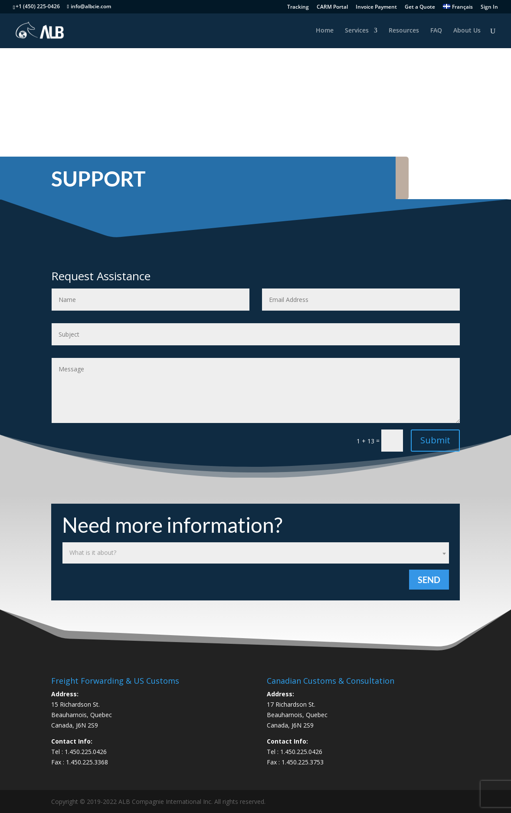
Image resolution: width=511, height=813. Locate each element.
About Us (467, 30)
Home (325, 30)
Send (429, 579)
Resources (404, 30)
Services (357, 30)
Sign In (489, 7)
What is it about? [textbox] (92, 552)
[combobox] (255, 553)
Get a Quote (420, 7)
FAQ (436, 30)
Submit (435, 440)
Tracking (298, 7)
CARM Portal (332, 7)
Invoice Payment (376, 7)
